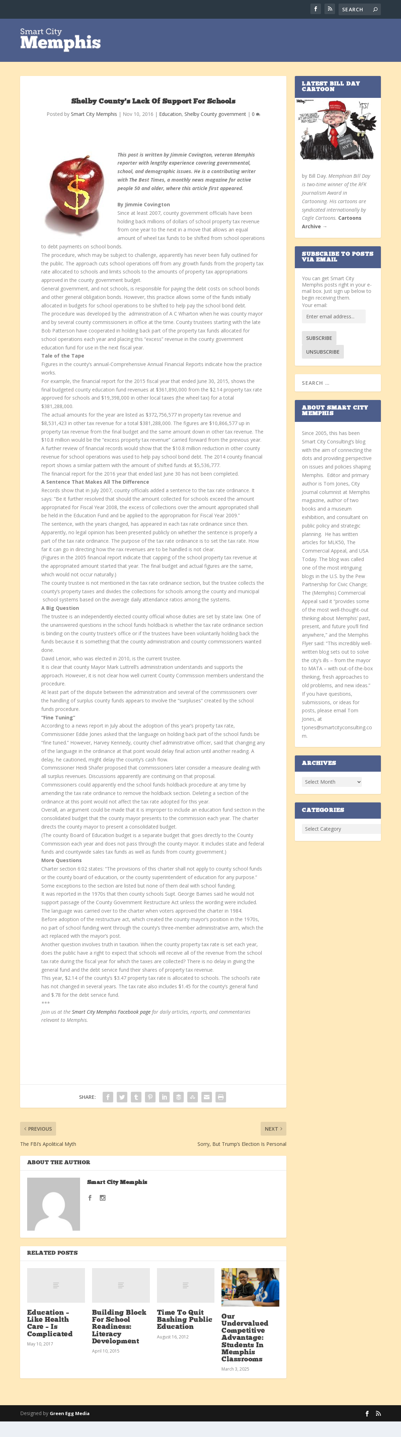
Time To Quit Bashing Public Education (185, 1320)
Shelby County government (215, 114)
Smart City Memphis (94, 114)
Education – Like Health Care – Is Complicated (50, 1324)
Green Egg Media (70, 1414)
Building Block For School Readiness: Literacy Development (119, 1328)
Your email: (314, 305)
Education (170, 114)
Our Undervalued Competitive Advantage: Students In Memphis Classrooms (245, 1339)
